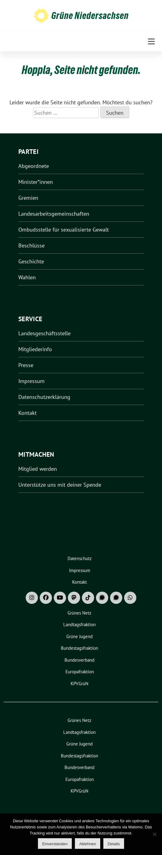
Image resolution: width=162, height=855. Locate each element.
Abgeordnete (33, 165)
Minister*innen (35, 181)
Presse (25, 365)
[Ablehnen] (154, 834)
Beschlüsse (31, 245)
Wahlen (27, 277)
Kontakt (27, 412)
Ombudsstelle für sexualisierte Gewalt (63, 229)
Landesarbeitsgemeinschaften (53, 213)
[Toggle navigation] (151, 41)
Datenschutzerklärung (44, 396)
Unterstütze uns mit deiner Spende (59, 484)
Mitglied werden (37, 468)
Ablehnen (87, 844)
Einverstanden (55, 844)
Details (114, 844)
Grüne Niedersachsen (90, 15)
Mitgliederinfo (35, 349)
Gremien (28, 197)
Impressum (31, 381)
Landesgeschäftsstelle (44, 333)
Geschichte (31, 261)
